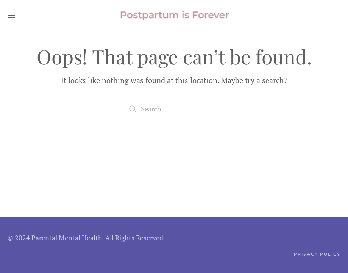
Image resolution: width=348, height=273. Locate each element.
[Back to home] (174, 15)
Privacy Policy (317, 254)
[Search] (174, 108)
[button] (11, 15)
